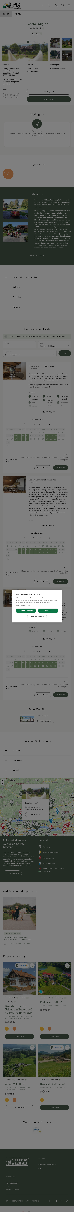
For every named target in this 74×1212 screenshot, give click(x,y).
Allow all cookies (26, 610)
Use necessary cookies (37, 616)
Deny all (48, 610)
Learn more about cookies (23, 605)
